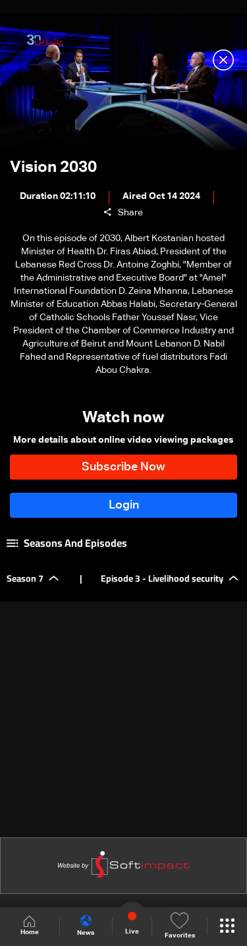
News (85, 925)
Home (29, 926)
